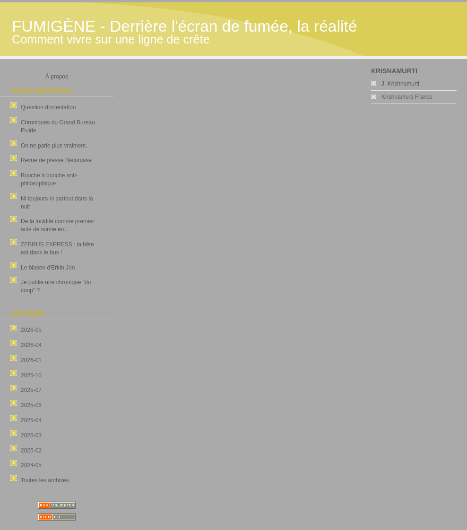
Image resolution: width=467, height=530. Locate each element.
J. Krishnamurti (400, 83)
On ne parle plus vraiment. (54, 145)
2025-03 (31, 435)
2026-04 (31, 345)
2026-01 (31, 360)
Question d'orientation (48, 107)
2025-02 (31, 450)
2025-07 (31, 390)
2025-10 (31, 375)
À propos (56, 76)
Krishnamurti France (406, 97)
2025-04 (31, 420)
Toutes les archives (45, 480)
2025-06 (31, 405)
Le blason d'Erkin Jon (48, 267)
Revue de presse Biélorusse (56, 160)
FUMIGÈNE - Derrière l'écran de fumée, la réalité (184, 26)
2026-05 (31, 330)
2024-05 (31, 465)
